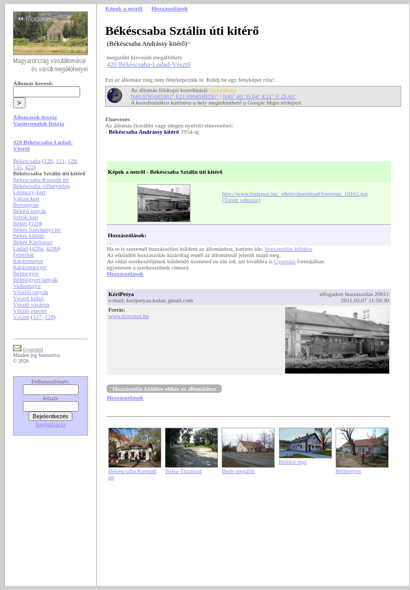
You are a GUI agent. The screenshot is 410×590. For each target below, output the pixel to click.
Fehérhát (23, 254)
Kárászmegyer (30, 267)
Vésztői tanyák (30, 292)
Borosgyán (26, 204)
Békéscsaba (27, 161)
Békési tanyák (29, 211)
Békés (20, 223)
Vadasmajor (27, 286)
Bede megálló (238, 471)
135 (17, 167)
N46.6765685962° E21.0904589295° (175, 96)
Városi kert (26, 198)
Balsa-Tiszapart (183, 471)
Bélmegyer (26, 273)
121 (60, 161)
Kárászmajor (28, 261)
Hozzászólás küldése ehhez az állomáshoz (164, 389)
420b (52, 248)
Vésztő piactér (30, 310)
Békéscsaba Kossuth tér (41, 179)
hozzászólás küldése (289, 249)
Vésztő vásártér (31, 304)
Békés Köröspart (33, 242)
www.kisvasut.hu (128, 316)
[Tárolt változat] (241, 200)
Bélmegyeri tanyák (35, 279)
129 (35, 223)
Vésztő (21, 317)
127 (37, 317)
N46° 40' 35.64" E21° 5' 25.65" (260, 96)
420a (37, 248)
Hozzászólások (125, 274)
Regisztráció (51, 424)
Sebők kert (26, 217)
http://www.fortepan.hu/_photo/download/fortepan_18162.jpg (295, 193)
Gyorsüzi (285, 261)
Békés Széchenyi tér (37, 229)
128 (72, 161)
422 (29, 167)
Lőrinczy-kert (29, 192)
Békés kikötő (28, 236)
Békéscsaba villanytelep (41, 186)
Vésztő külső (28, 298)
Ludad (20, 248)
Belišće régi (293, 461)
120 (48, 161)
